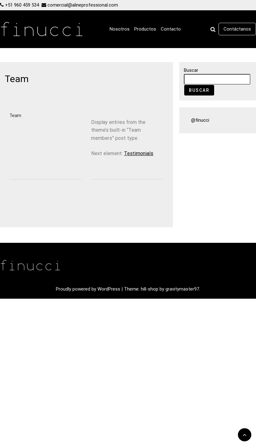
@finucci (200, 120)
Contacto (171, 29)
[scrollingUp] (244, 434)
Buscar (191, 70)
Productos (145, 29)
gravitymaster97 (182, 289)
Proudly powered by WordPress (88, 289)
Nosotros (120, 29)
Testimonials (138, 153)
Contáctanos (237, 29)
